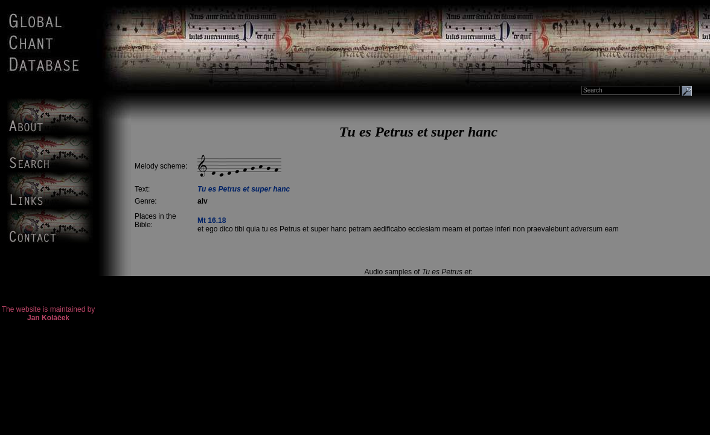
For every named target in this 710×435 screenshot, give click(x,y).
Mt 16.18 (211, 220)
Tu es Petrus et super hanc (243, 189)
